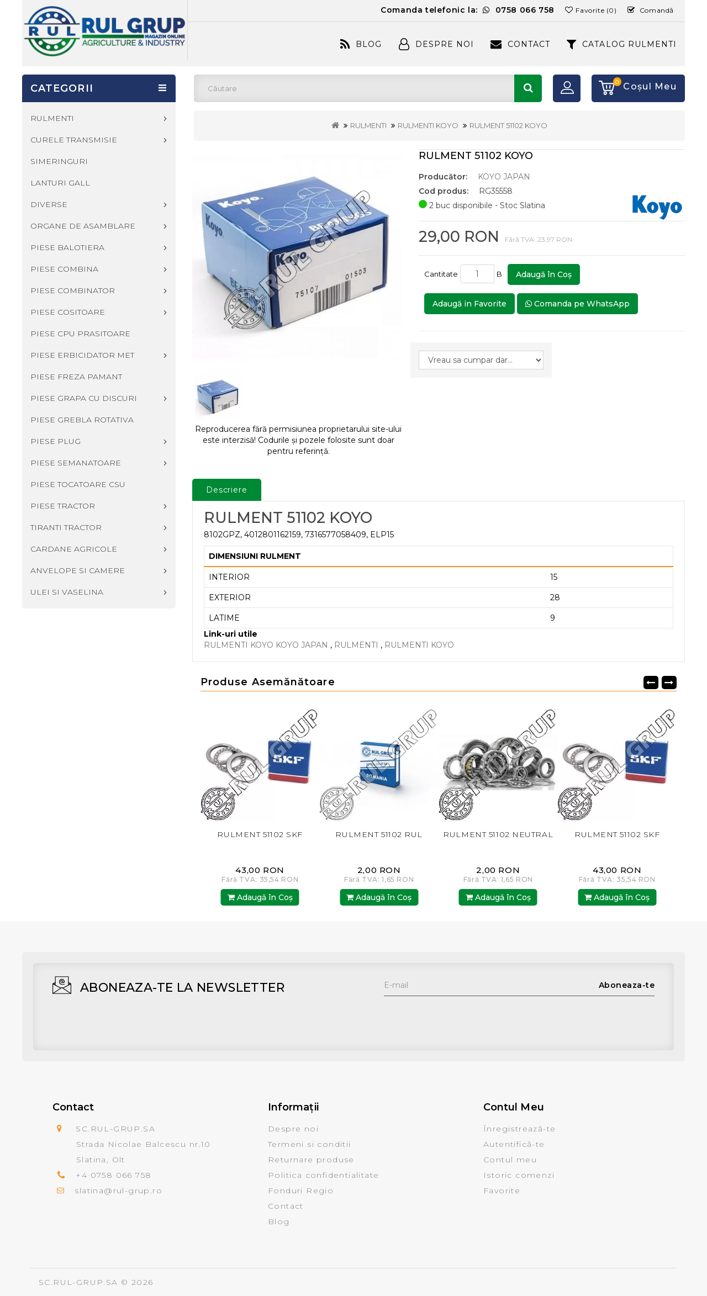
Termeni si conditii (309, 1144)
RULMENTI (368, 125)
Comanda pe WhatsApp (577, 304)
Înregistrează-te (519, 1129)
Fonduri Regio (301, 1191)
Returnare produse (311, 1160)
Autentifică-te (514, 1144)
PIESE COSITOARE (67, 312)
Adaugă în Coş (544, 274)
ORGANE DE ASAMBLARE (82, 226)
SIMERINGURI (59, 161)
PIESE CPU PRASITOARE (80, 333)
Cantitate (441, 273)
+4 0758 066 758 (113, 1175)
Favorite (501, 1191)
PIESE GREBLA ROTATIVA (82, 420)
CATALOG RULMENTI (622, 44)
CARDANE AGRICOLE (73, 549)
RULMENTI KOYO (428, 125)
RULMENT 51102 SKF (260, 834)
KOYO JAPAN (504, 177)
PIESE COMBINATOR (72, 290)
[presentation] (468, 1017)
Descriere (226, 490)
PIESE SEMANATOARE (75, 463)
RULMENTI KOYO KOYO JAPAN (266, 645)
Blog (361, 44)
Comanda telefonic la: (468, 10)
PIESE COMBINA (64, 269)
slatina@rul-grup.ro (118, 1191)
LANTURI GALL (60, 183)
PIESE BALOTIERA (67, 247)
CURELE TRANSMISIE (73, 140)
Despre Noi (436, 44)
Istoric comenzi (519, 1175)
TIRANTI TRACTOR (66, 527)
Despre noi (293, 1129)
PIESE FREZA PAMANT (76, 377)
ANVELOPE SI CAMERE (77, 570)
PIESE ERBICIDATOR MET (82, 355)
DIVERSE (48, 204)
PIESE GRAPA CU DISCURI (83, 398)
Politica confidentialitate (323, 1175)
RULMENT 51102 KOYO (508, 125)
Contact (520, 44)
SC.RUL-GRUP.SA (78, 1282)
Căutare (528, 88)
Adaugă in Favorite (469, 304)
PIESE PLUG (55, 441)
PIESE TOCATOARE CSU (77, 484)
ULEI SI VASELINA (66, 592)
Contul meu (510, 1160)
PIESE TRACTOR (62, 506)
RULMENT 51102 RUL (379, 834)
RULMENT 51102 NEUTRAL (498, 834)
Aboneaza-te (627, 985)
